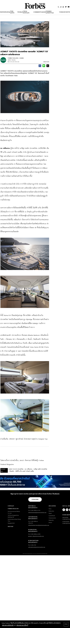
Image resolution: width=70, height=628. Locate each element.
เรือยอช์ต (11, 471)
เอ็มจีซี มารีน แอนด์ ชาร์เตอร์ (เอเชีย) (25, 471)
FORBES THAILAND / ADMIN (16, 58)
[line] (44, 66)
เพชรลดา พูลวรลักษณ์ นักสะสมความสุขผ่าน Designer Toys (28, 439)
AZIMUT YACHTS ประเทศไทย (16, 469)
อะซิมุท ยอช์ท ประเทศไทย (40, 469)
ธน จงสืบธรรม (28, 469)
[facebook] (40, 66)
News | (9, 60)
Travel (14, 60)
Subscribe (35, 499)
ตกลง (66, 624)
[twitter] (47, 66)
